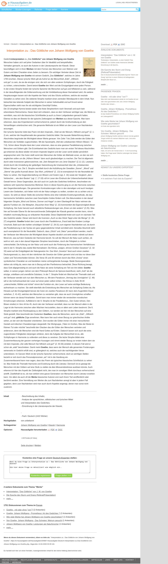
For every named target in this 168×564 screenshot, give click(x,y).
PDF (51, 430)
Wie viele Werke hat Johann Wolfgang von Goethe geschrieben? (34, 517)
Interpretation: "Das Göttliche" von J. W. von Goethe (29, 492)
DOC (59, 430)
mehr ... (9, 499)
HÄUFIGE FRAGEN (10, 560)
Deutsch (14, 44)
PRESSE (5, 562)
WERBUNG (16, 562)
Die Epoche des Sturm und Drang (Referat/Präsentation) (31, 495)
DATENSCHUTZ (50, 560)
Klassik (51, 425)
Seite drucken (27, 445)
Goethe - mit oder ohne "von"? (19, 510)
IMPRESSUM (96, 560)
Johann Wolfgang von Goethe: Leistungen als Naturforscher (32, 524)
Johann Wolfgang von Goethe (34, 425)
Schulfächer (6, 9)
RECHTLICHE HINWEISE (31, 560)
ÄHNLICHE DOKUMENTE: (113, 50)
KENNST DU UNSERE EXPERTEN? (117, 167)
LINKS (107, 560)
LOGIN (118, 2)
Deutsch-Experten (61, 458)
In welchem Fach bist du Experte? (117, 179)
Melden (38, 445)
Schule (6, 44)
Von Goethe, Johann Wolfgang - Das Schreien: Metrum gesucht (34, 520)
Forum (39, 505)
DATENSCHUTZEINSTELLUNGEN (74, 560)
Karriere (64, 9)
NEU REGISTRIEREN (130, 2)
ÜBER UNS (117, 560)
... (104, 85)
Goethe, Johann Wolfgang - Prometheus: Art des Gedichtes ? (33, 513)
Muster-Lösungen (23, 9)
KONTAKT (130, 560)
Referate (38, 9)
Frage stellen (51, 9)
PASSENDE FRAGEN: (111, 91)
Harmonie (60, 425)
